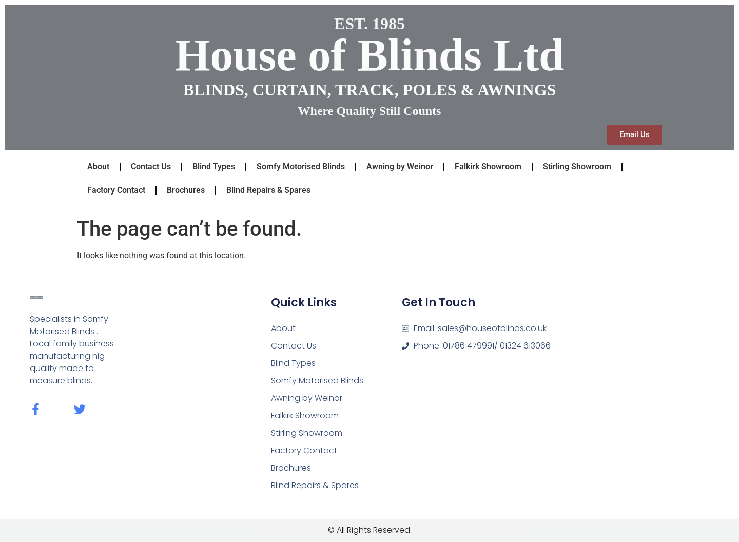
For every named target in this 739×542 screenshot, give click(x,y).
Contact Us (151, 166)
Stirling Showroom (577, 166)
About (98, 166)
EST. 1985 (369, 23)
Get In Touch (438, 303)
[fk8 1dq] (630, 359)
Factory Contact (116, 190)
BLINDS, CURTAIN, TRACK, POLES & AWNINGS (369, 90)
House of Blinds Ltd (369, 55)
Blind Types (213, 166)
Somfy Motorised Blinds (301, 166)
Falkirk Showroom (488, 166)
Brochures (186, 190)
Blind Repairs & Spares (268, 190)
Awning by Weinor (399, 166)
